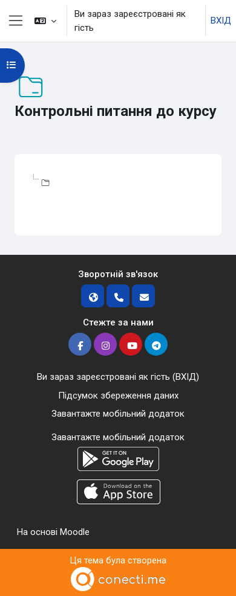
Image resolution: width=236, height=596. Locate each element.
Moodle (75, 532)
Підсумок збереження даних (118, 395)
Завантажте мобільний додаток (118, 413)
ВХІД (221, 20)
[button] (45, 21)
